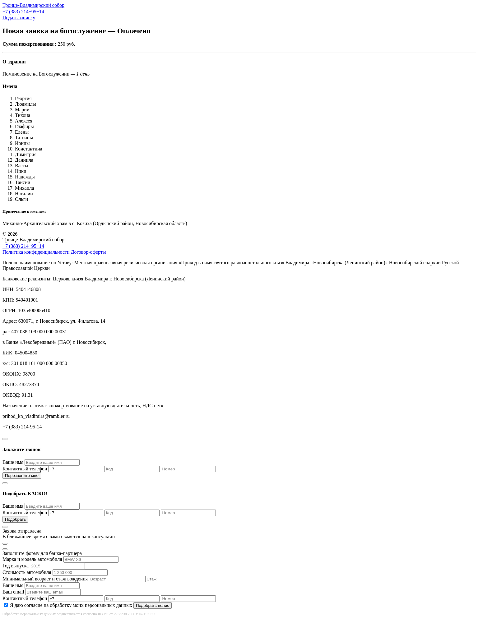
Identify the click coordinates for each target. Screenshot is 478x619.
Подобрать (15, 519)
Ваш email (13, 591)
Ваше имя (12, 462)
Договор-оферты (88, 252)
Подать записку (18, 17)
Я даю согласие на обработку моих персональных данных (71, 605)
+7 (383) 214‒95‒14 (23, 11)
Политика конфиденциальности (36, 252)
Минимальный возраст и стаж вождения (45, 578)
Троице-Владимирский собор (33, 5)
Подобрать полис (152, 605)
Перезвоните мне (22, 475)
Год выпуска (15, 565)
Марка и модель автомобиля (32, 559)
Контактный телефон (24, 468)
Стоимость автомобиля (26, 572)
